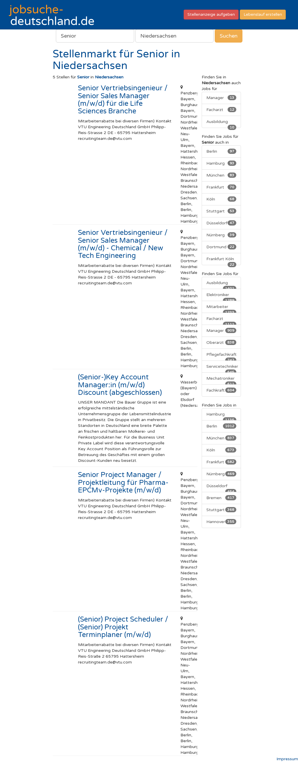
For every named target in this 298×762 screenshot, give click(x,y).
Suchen (228, 36)
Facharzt (221, 109)
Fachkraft (221, 390)
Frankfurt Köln (221, 260)
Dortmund (221, 246)
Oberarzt (221, 342)
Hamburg (221, 163)
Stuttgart (221, 211)
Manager (221, 97)
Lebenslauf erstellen (263, 14)
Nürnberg (221, 234)
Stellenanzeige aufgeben (211, 14)
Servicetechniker (222, 368)
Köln (221, 199)
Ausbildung (221, 123)
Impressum (287, 758)
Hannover (221, 521)
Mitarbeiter (221, 308)
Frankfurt (221, 187)
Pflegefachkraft (221, 356)
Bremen (221, 497)
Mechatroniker (221, 380)
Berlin (221, 151)
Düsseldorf (221, 223)
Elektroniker (221, 296)
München (221, 175)
